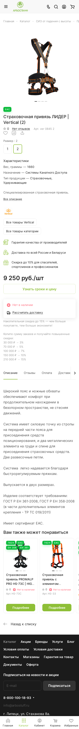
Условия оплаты (16, 649)
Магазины (31, 657)
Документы (12, 665)
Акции (26, 642)
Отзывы (29, 373)
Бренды (41, 642)
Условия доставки (48, 649)
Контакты (11, 657)
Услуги (57, 642)
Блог (71, 642)
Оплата (47, 373)
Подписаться (59, 685)
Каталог (9, 642)
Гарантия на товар (58, 657)
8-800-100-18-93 (17, 698)
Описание (10, 373)
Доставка (65, 373)
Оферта (32, 665)
